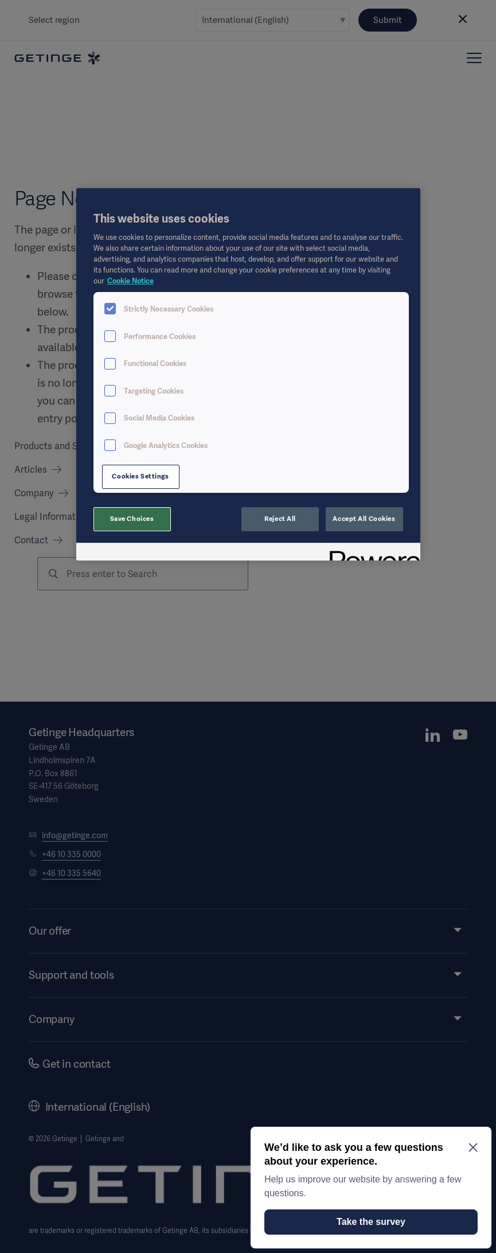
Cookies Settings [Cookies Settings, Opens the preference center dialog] (140, 476)
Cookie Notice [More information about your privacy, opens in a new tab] (130, 281)
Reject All (280, 519)
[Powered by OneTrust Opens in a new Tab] (371, 553)
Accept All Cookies (364, 519)
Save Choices (132, 519)
